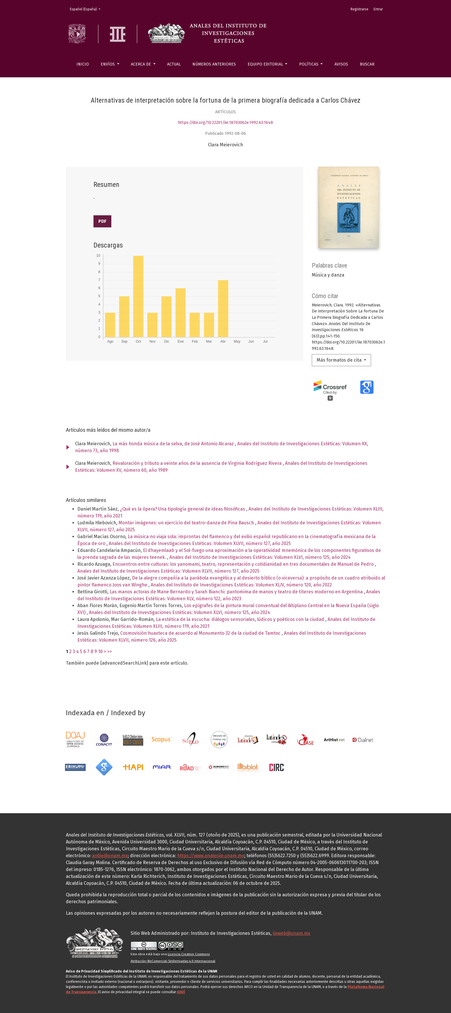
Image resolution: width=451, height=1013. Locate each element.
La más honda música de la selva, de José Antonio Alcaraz (173, 443)
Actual (174, 64)
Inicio (83, 64)
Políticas (309, 64)
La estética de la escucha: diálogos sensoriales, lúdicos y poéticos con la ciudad (240, 619)
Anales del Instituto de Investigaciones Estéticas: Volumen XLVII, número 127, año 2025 (200, 543)
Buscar (367, 64)
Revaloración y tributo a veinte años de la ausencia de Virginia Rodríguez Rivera (197, 463)
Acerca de (141, 64)
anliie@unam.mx (110, 855)
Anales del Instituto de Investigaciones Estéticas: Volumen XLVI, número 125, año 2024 (260, 557)
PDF (102, 221)
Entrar (378, 9)
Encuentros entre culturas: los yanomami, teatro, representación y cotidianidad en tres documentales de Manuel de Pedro (243, 564)
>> (109, 651)
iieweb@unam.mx (291, 933)
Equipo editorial (266, 64)
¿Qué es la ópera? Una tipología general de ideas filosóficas (183, 509)
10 (100, 651)
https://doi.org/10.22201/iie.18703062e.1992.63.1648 (225, 122)
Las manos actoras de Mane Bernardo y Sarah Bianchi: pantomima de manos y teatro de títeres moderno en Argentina (237, 591)
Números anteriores (214, 64)
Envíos (108, 64)
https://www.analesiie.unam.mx (210, 855)
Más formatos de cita (340, 360)
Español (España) (87, 8)
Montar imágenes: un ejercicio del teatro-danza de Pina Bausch (187, 522)
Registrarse (359, 9)
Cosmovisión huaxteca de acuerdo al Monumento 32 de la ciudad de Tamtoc (201, 633)
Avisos (341, 64)
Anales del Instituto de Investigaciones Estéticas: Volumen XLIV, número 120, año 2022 (241, 585)
